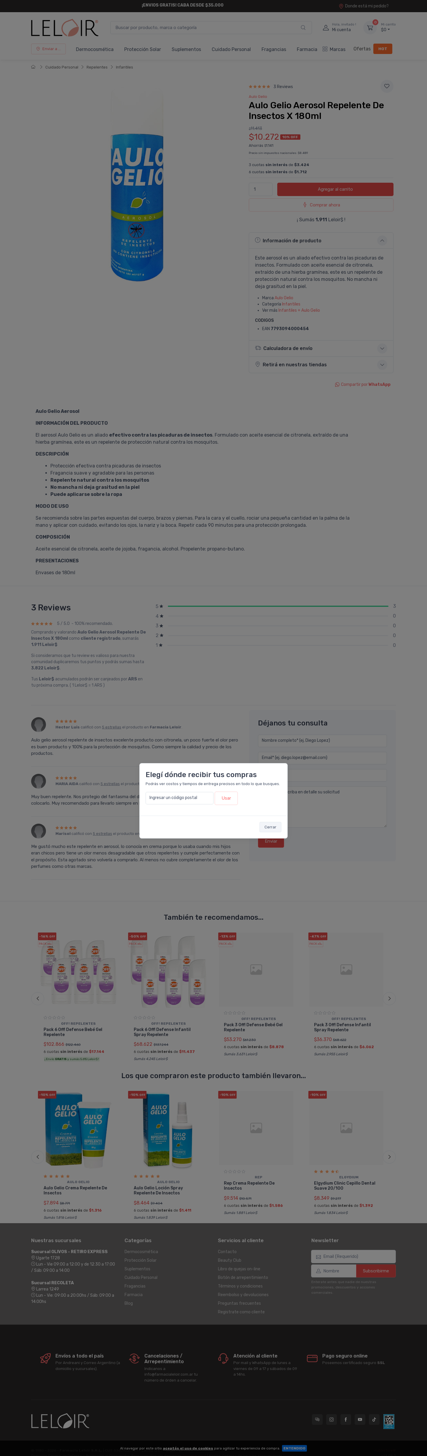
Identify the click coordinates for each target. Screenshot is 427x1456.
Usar (226, 798)
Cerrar (270, 827)
